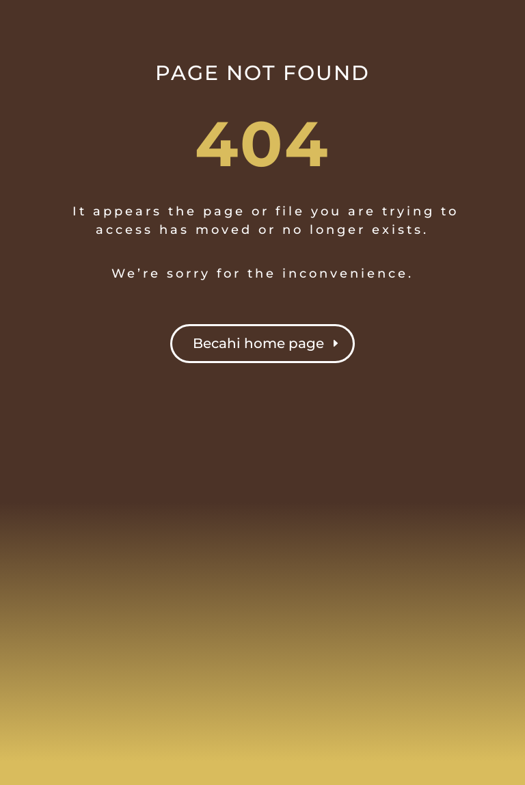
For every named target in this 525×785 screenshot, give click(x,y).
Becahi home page (258, 343)
